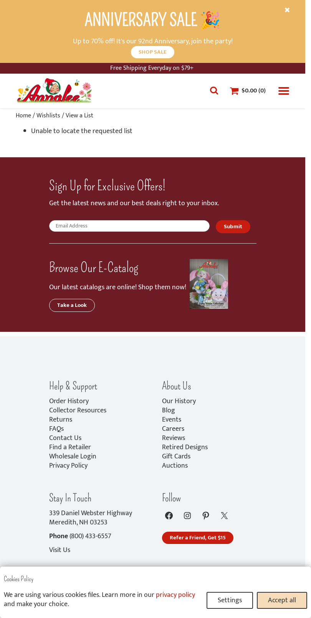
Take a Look (72, 305)
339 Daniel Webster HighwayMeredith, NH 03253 (90, 518)
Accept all (282, 600)
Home (23, 115)
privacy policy (175, 595)
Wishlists (48, 115)
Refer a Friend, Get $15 (198, 537)
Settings (230, 600)
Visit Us (59, 550)
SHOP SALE (153, 52)
